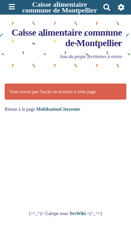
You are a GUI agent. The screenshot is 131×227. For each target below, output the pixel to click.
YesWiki (77, 213)
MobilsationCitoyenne (58, 109)
